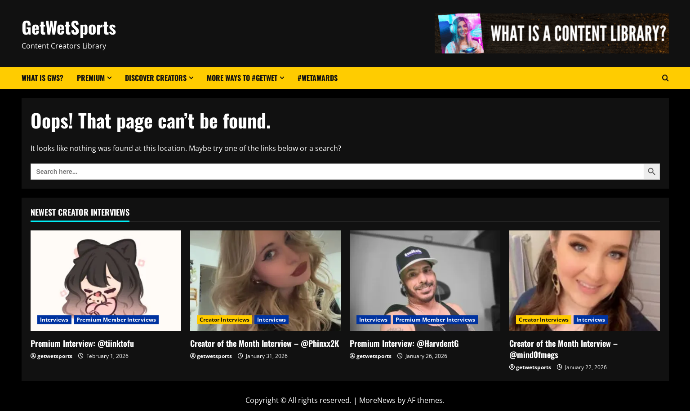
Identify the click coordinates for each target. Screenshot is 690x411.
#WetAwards (318, 77)
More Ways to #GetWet (242, 77)
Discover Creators (156, 77)
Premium (91, 77)
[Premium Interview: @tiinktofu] (106, 280)
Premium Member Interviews (116, 319)
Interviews (54, 319)
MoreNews (377, 400)
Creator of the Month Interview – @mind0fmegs (563, 348)
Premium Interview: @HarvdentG (404, 343)
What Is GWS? (42, 77)
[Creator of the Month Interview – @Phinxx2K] (265, 280)
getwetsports (54, 356)
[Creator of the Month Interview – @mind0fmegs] (584, 280)
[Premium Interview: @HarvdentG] (425, 280)
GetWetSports (69, 27)
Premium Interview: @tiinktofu (82, 343)
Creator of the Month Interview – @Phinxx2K (264, 343)
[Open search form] (665, 78)
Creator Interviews (225, 319)
